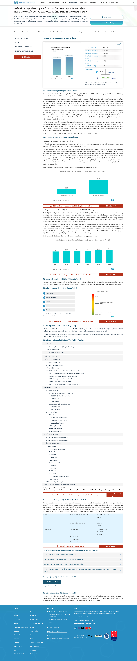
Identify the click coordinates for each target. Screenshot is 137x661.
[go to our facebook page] (79, 628)
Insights (16, 631)
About (64, 2)
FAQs (32, 627)
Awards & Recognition (21, 627)
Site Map (33, 650)
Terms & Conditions (36, 642)
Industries (93, 2)
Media (16, 623)
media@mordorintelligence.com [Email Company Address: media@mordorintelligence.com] (59, 638)
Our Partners (34, 619)
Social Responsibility (36, 623)
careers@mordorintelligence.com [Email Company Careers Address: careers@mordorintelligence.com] (83, 620)
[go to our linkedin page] (75, 628)
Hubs (31, 639)
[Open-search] (133, 2)
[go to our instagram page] (89, 628)
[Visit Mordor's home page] (24, 2)
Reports (42, 2)
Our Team (33, 616)
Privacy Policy (18, 646)
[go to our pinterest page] (86, 628)
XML (15, 650)
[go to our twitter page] (82, 628)
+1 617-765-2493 (112, 2)
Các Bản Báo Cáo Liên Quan (52, 582)
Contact (101, 2)
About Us (16, 616)
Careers (16, 642)
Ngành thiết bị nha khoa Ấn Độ (53, 586)
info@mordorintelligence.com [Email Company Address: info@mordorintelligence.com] (58, 632)
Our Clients (17, 619)
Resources (83, 2)
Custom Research (53, 2)
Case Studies (34, 631)
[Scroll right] (122, 32)
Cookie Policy (34, 646)
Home (16, 612)
